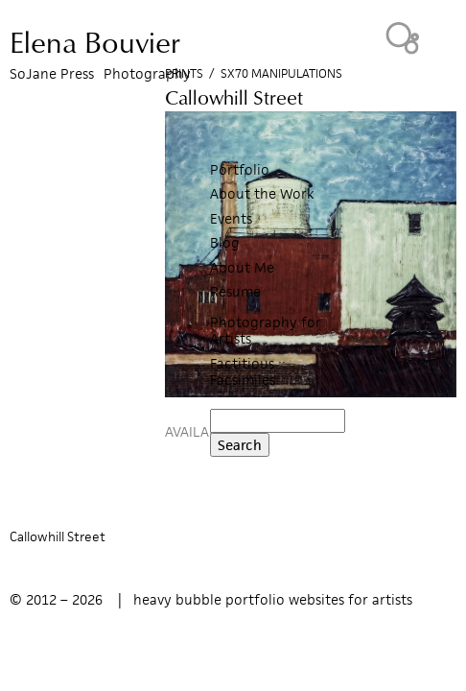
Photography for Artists (265, 330)
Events (231, 218)
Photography (147, 73)
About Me (242, 267)
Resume (235, 291)
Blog (225, 242)
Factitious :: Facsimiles (248, 372)
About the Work (262, 193)
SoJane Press (52, 73)
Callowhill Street (57, 537)
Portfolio (239, 169)
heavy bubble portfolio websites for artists (272, 599)
